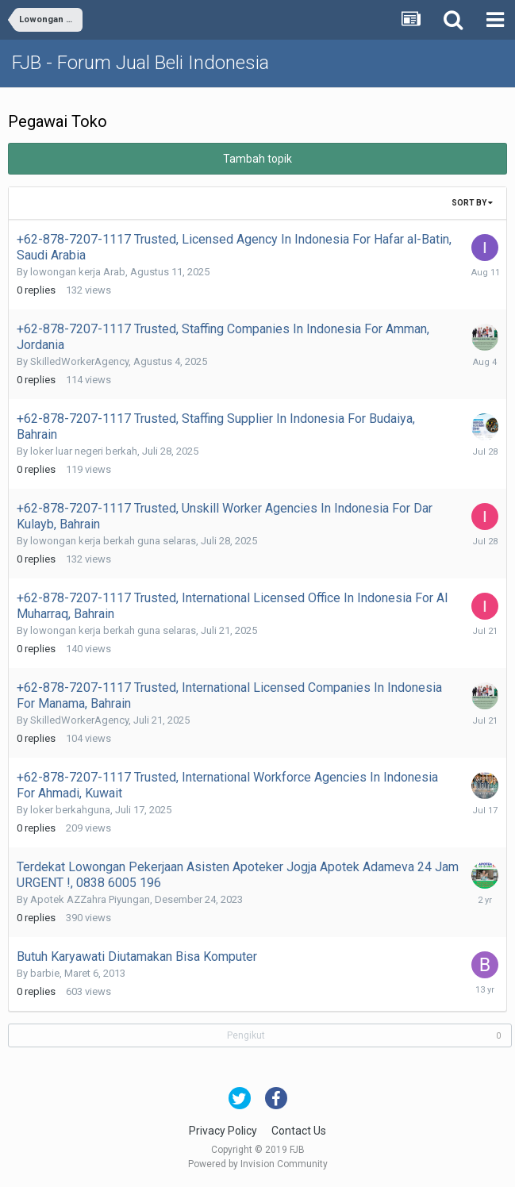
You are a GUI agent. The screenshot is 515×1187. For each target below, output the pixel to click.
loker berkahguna (70, 810)
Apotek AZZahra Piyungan (90, 899)
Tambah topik (257, 158)
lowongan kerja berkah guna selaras (113, 541)
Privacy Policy (223, 1130)
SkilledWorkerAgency (79, 361)
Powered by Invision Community (258, 1164)
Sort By (472, 202)
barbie (45, 973)
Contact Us (298, 1130)
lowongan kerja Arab (77, 272)
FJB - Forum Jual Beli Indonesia (140, 63)
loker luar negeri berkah (83, 451)
